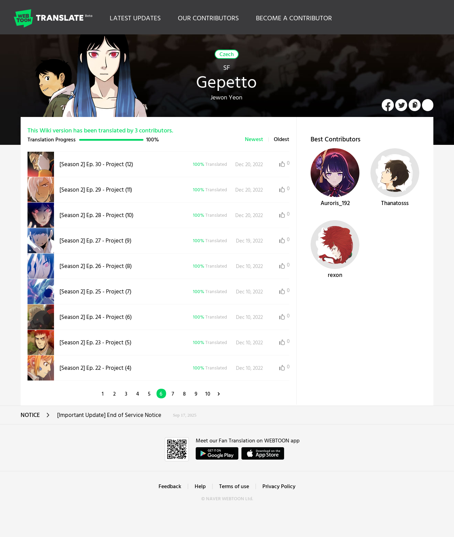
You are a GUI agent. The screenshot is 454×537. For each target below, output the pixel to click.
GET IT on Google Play (217, 453)
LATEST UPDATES (135, 18)
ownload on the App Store (262, 453)
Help (200, 487)
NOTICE (35, 417)
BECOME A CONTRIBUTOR (294, 18)
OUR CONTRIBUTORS (208, 18)
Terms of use (234, 487)
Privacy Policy (278, 486)
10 (207, 394)
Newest (254, 139)
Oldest (281, 139)
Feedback (170, 487)
